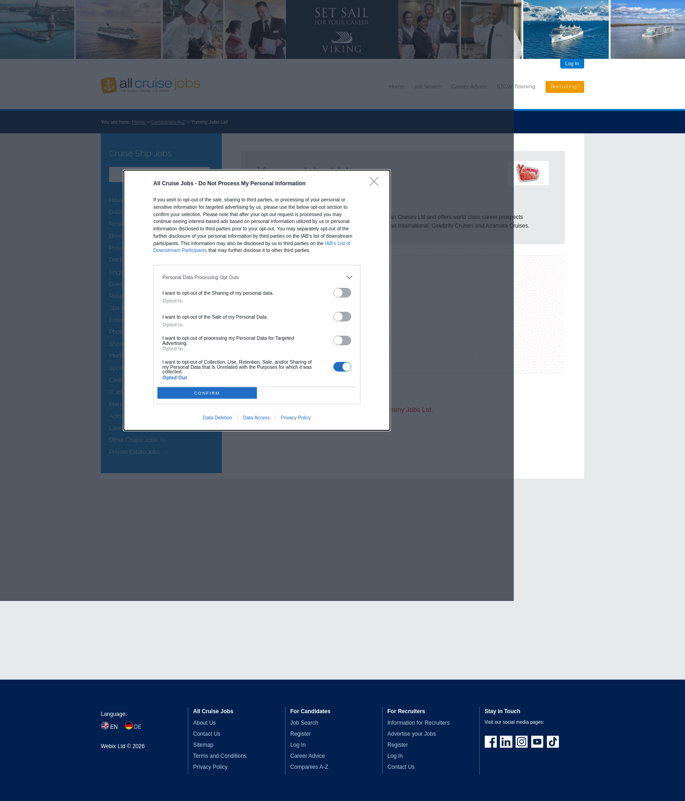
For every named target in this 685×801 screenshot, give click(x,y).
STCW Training (516, 86)
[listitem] (257, 277)
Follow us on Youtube (537, 742)
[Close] (376, 183)
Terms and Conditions (220, 756)
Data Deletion (217, 417)
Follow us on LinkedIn (506, 742)
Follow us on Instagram (522, 742)
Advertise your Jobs (412, 734)
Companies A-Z (309, 767)
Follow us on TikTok (553, 742)
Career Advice (307, 756)
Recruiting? (565, 86)
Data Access (256, 417)
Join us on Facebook (491, 742)
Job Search (304, 723)
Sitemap (203, 745)
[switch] (342, 293)
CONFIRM (207, 392)
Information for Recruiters (419, 723)
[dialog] (257, 300)
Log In (572, 63)
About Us (204, 723)
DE (138, 727)
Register (300, 734)
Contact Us (207, 734)
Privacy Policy (296, 417)
